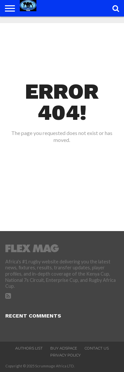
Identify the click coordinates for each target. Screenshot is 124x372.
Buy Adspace (63, 348)
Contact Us (97, 348)
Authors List (29, 348)
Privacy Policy (65, 355)
